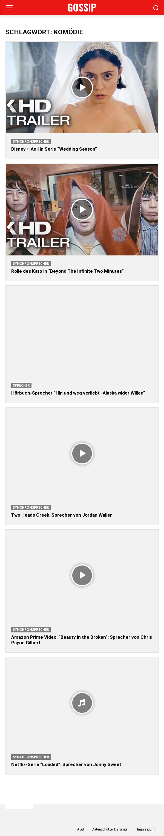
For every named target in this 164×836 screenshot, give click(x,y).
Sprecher (21, 385)
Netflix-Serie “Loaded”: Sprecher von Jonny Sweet (66, 764)
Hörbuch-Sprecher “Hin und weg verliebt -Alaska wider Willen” (78, 393)
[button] (155, 7)
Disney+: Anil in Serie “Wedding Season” (54, 149)
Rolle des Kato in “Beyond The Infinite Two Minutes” (67, 271)
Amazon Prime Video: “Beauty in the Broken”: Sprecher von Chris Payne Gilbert (81, 639)
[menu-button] (9, 8)
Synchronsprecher (31, 141)
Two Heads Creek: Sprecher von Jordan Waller (61, 515)
